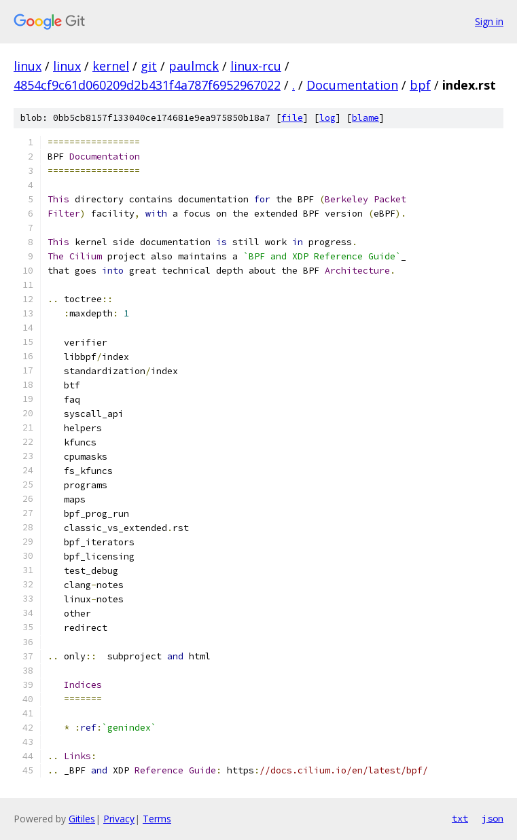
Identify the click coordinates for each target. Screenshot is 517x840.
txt (460, 818)
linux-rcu (255, 66)
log (327, 118)
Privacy (119, 818)
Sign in (489, 21)
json (492, 818)
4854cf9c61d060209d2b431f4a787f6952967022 (147, 85)
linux (27, 66)
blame (365, 118)
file (292, 118)
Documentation (352, 85)
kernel (110, 66)
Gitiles (82, 818)
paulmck (193, 66)
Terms (157, 818)
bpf (420, 85)
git (149, 66)
